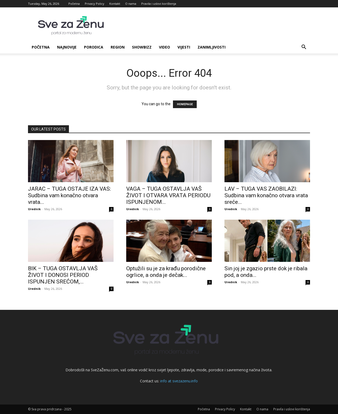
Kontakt (114, 4)
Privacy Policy (94, 4)
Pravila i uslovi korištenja (158, 4)
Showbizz (142, 47)
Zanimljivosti (212, 47)
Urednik (34, 209)
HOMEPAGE (185, 104)
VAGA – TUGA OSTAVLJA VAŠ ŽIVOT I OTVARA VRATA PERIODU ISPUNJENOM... (168, 195)
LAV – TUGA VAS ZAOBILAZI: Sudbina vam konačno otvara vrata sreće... (266, 195)
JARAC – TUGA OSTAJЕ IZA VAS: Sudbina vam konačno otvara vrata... (69, 195)
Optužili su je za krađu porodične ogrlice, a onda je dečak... (166, 271)
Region (118, 47)
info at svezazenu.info (179, 380)
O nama (130, 4)
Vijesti (183, 47)
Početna (74, 4)
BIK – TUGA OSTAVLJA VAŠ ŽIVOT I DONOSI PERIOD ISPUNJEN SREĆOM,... (62, 275)
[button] (303, 47)
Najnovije (67, 47)
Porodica (93, 47)
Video (164, 47)
